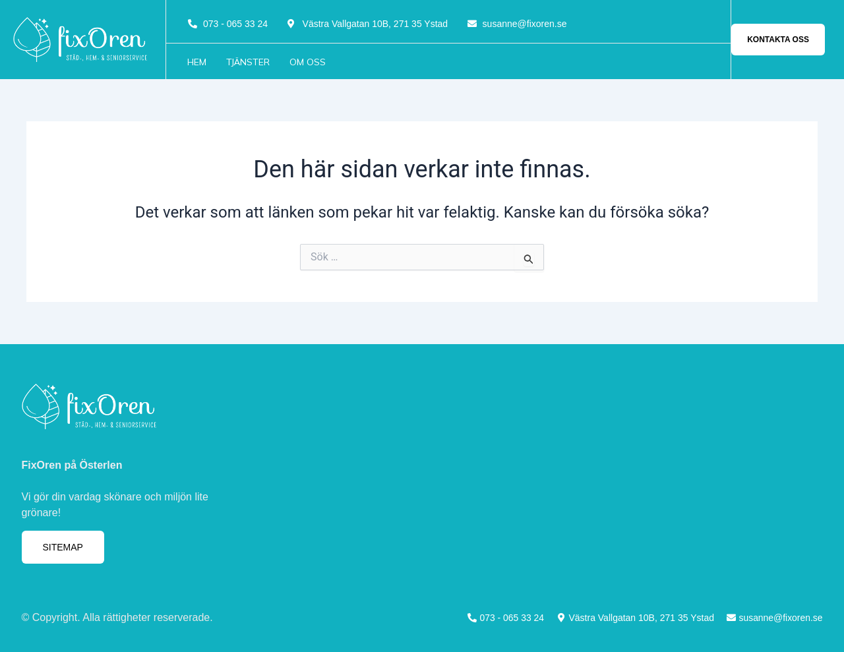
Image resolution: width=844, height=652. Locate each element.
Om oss (307, 62)
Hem (196, 62)
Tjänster (248, 62)
